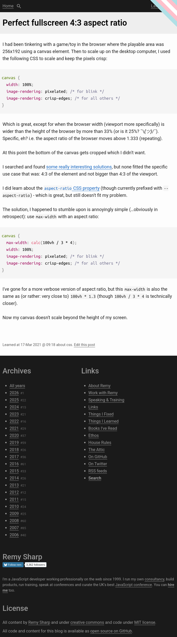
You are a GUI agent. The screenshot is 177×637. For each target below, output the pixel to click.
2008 (14, 520)
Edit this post (84, 345)
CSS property (72, 188)
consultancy (154, 579)
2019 (14, 442)
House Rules (99, 442)
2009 (14, 513)
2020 (14, 435)
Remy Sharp (39, 622)
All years (17, 385)
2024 (14, 407)
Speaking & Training (106, 400)
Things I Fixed (101, 414)
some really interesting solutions (79, 166)
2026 (14, 392)
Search (19, 6)
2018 (14, 449)
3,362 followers (35, 564)
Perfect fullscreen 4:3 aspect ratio (65, 23)
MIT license (144, 622)
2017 (14, 456)
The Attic (96, 449)
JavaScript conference (133, 584)
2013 (14, 485)
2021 (14, 428)
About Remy (99, 385)
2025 (14, 400)
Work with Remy (103, 392)
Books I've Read (102, 428)
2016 (14, 463)
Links (93, 407)
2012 (14, 492)
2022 (14, 421)
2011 (14, 499)
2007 (14, 527)
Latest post (161, 6)
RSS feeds (97, 471)
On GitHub (97, 456)
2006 (14, 534)
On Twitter (97, 463)
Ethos (93, 435)
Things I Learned (103, 421)
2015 (14, 471)
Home (8, 6)
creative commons (87, 622)
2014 (14, 478)
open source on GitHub (111, 631)
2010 (14, 506)
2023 (14, 414)
